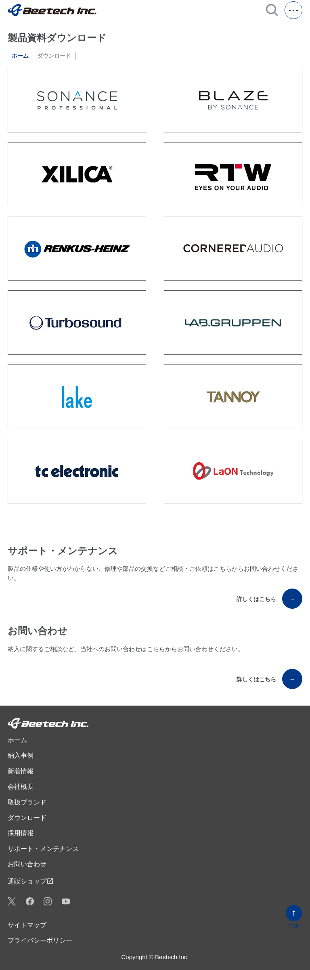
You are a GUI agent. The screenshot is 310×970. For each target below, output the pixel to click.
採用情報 (21, 833)
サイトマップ (27, 925)
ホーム (20, 55)
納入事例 (21, 755)
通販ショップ (31, 881)
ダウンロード (27, 817)
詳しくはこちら (269, 599)
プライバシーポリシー (40, 940)
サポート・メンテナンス (43, 848)
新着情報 (21, 771)
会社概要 (21, 786)
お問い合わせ (27, 864)
